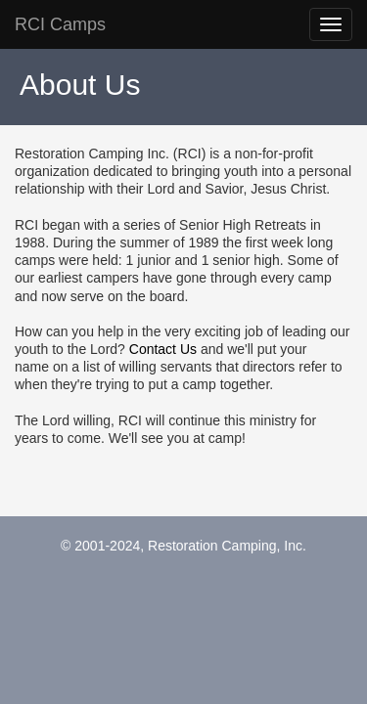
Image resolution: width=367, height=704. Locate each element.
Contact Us (163, 349)
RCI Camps (60, 24)
